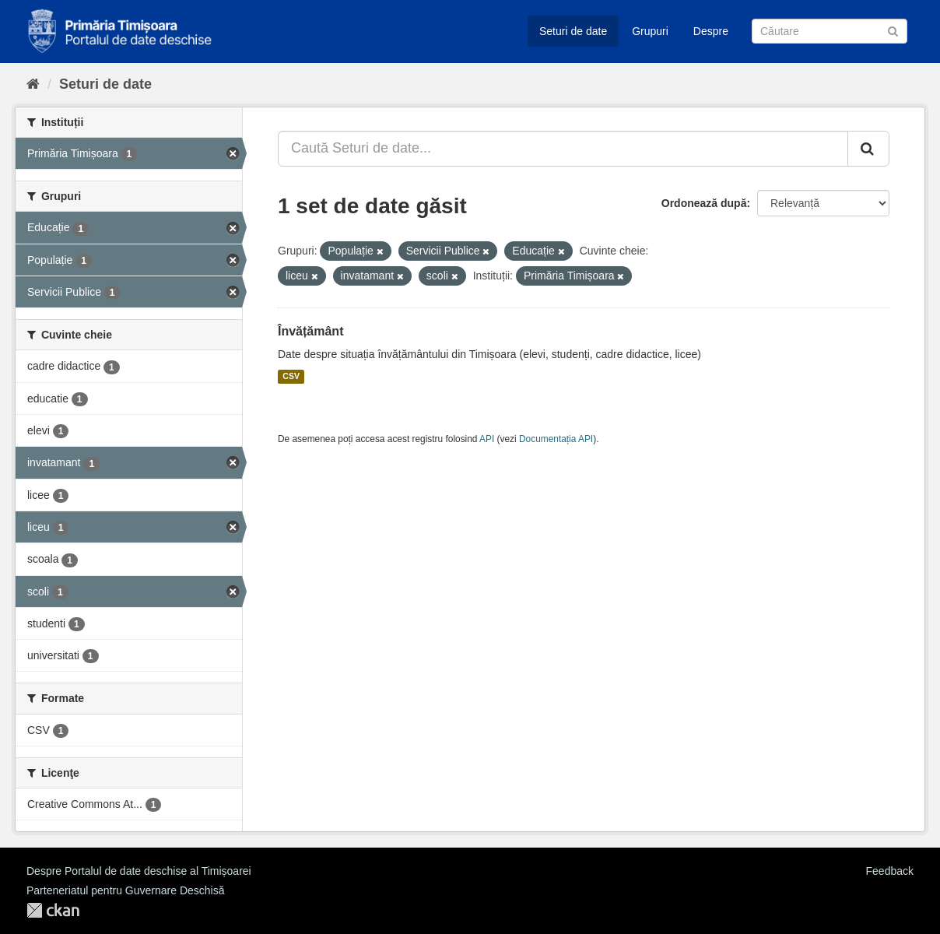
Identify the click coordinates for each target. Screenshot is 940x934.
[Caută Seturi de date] (829, 31)
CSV (291, 376)
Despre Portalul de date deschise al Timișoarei (138, 871)
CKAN (52, 910)
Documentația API (556, 439)
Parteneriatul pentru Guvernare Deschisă (125, 890)
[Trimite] (893, 30)
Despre (710, 31)
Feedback (890, 871)
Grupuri (650, 31)
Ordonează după (704, 203)
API (486, 439)
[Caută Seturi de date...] (563, 149)
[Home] (33, 84)
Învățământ (310, 331)
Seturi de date (573, 31)
